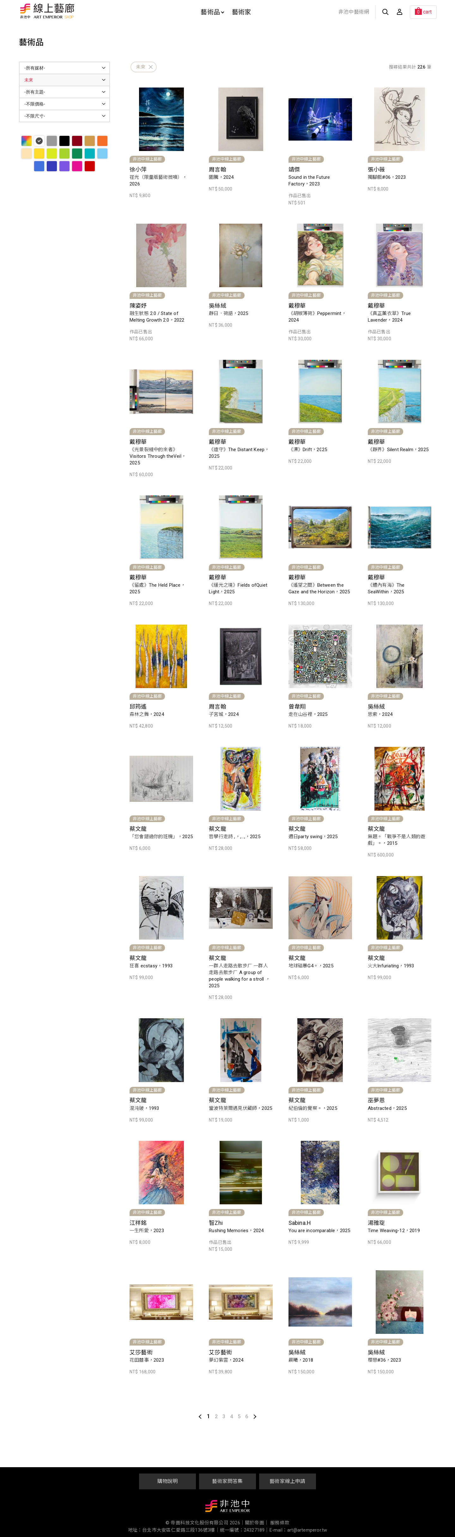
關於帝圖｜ (257, 1523)
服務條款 (279, 1523)
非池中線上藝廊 (69, 11)
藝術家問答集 (227, 1481)
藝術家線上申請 (287, 1481)
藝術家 (241, 12)
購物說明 (167, 1481)
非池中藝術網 (353, 12)
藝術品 (212, 12)
